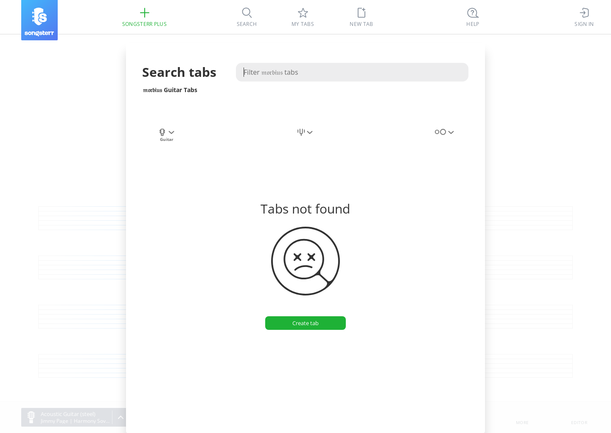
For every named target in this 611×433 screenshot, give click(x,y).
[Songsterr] (39, 20)
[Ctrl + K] (473, 17)
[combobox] (167, 137)
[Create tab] (305, 323)
